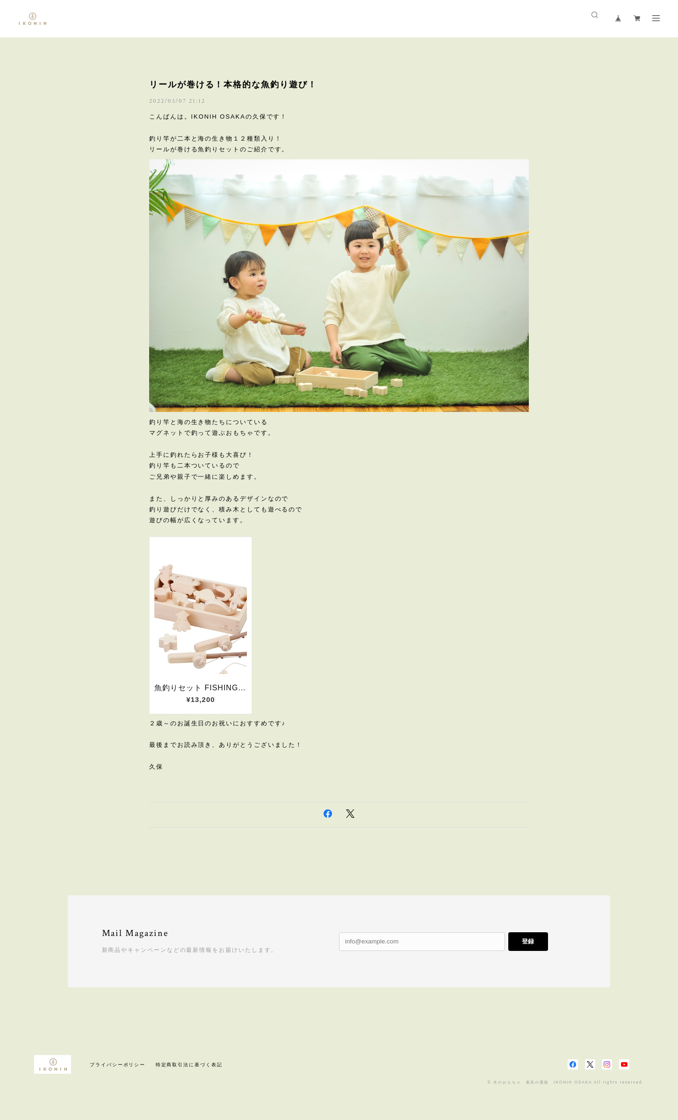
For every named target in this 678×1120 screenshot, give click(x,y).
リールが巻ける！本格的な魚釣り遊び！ (233, 84)
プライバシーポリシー (117, 1064)
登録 (528, 941)
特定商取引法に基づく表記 (189, 1064)
